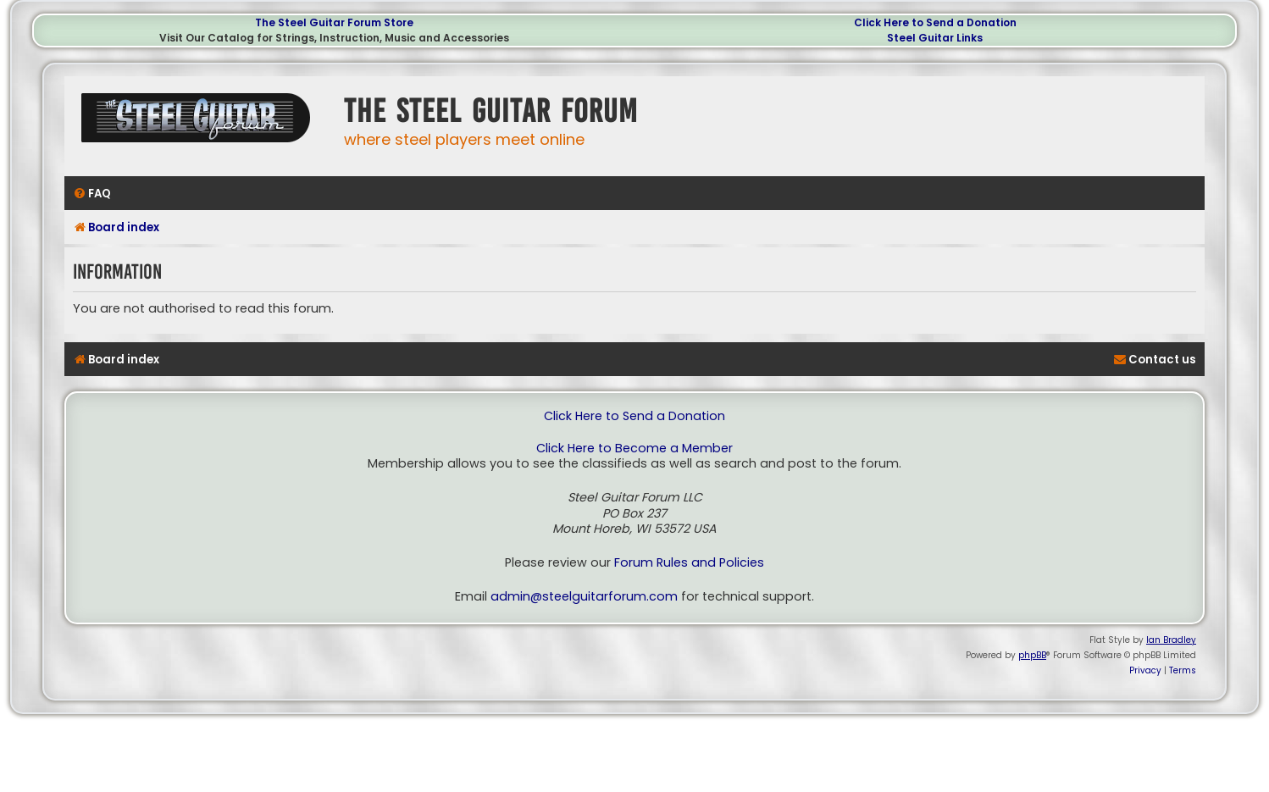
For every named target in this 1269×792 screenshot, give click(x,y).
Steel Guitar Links (935, 37)
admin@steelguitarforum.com (584, 597)
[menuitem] (92, 193)
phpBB (1032, 655)
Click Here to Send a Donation (935, 22)
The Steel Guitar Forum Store (334, 22)
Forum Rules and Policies (689, 563)
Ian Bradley (1171, 640)
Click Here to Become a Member (634, 448)
